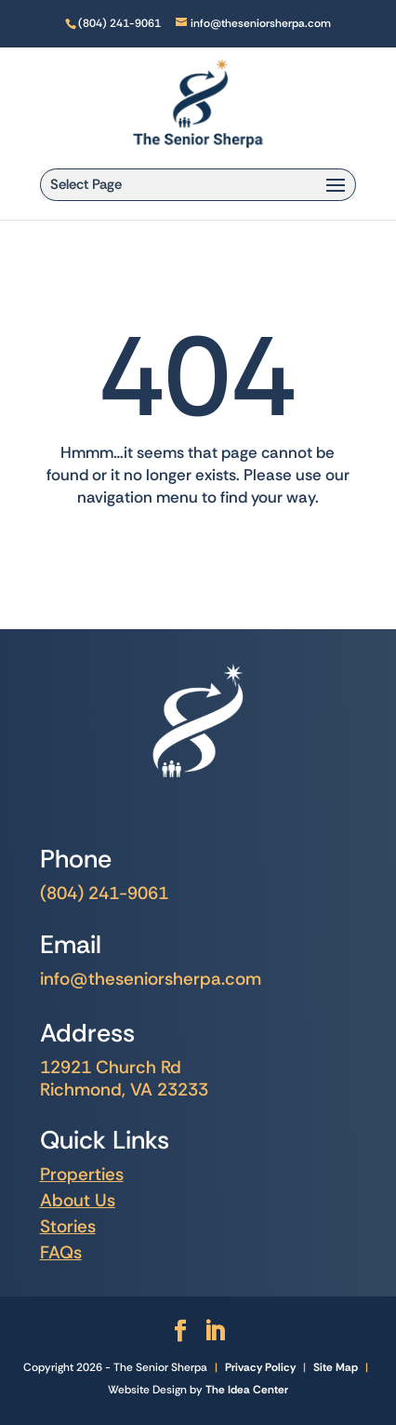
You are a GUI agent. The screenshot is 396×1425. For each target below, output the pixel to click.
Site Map (335, 1367)
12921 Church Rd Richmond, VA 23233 (124, 1078)
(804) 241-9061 (104, 893)
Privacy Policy (260, 1367)
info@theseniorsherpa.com (150, 978)
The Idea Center (246, 1389)
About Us (77, 1200)
